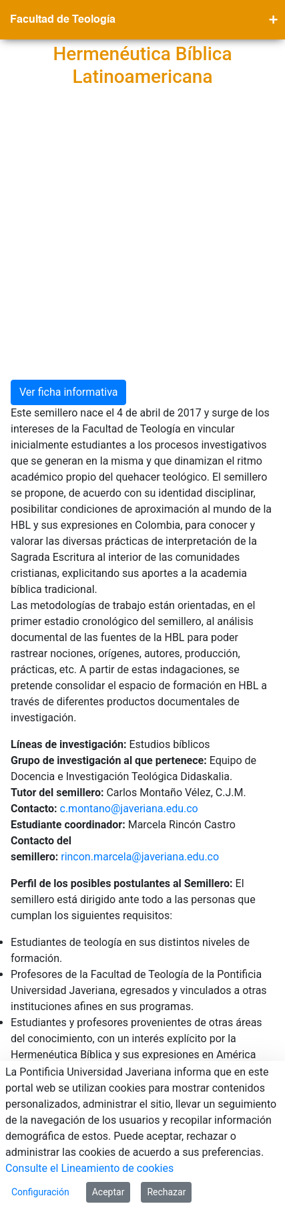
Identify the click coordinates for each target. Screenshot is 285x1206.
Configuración (40, 1192)
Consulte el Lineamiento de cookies (89, 1168)
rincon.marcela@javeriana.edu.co (140, 608)
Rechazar (166, 1192)
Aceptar (108, 1192)
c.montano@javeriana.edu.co (132, 560)
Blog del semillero (54, 849)
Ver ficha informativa (68, 144)
